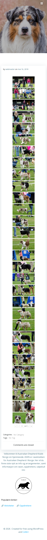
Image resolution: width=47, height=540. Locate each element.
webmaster (10, 69)
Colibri (25, 532)
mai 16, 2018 (23, 69)
